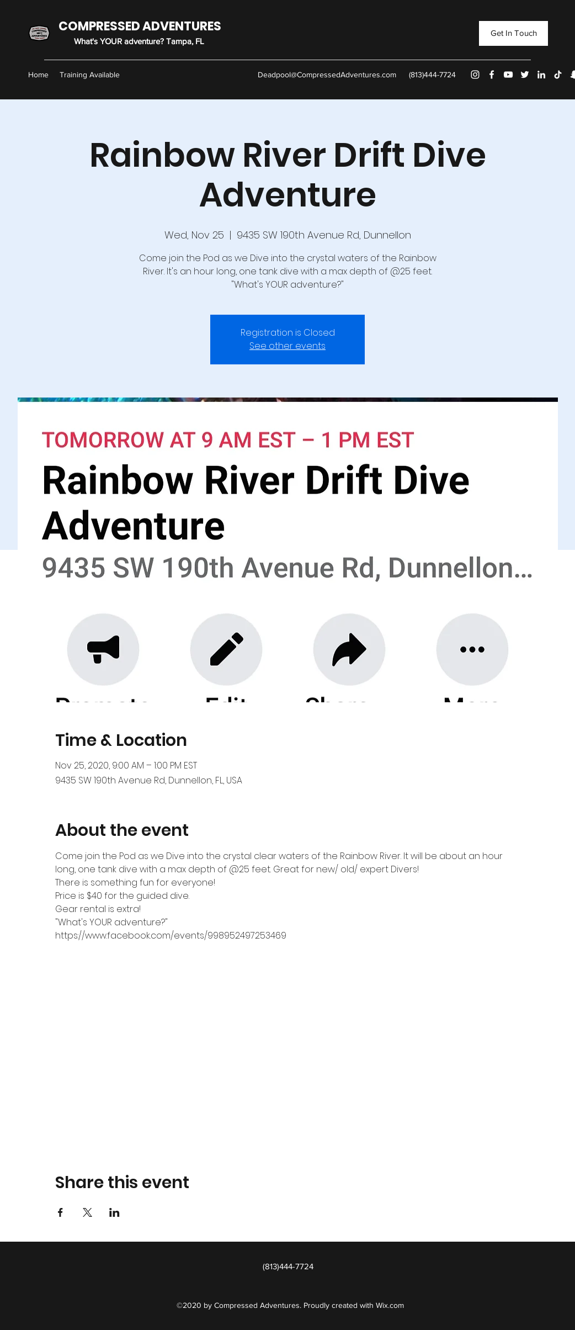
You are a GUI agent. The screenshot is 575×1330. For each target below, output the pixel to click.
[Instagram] (475, 74)
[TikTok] (557, 74)
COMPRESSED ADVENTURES (139, 26)
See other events (287, 346)
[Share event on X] (87, 1212)
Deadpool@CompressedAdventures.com (327, 74)
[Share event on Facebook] (60, 1212)
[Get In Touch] (513, 33)
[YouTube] (508, 74)
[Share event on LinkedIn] (114, 1212)
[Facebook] (491, 74)
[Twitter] (524, 74)
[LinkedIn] (541, 74)
